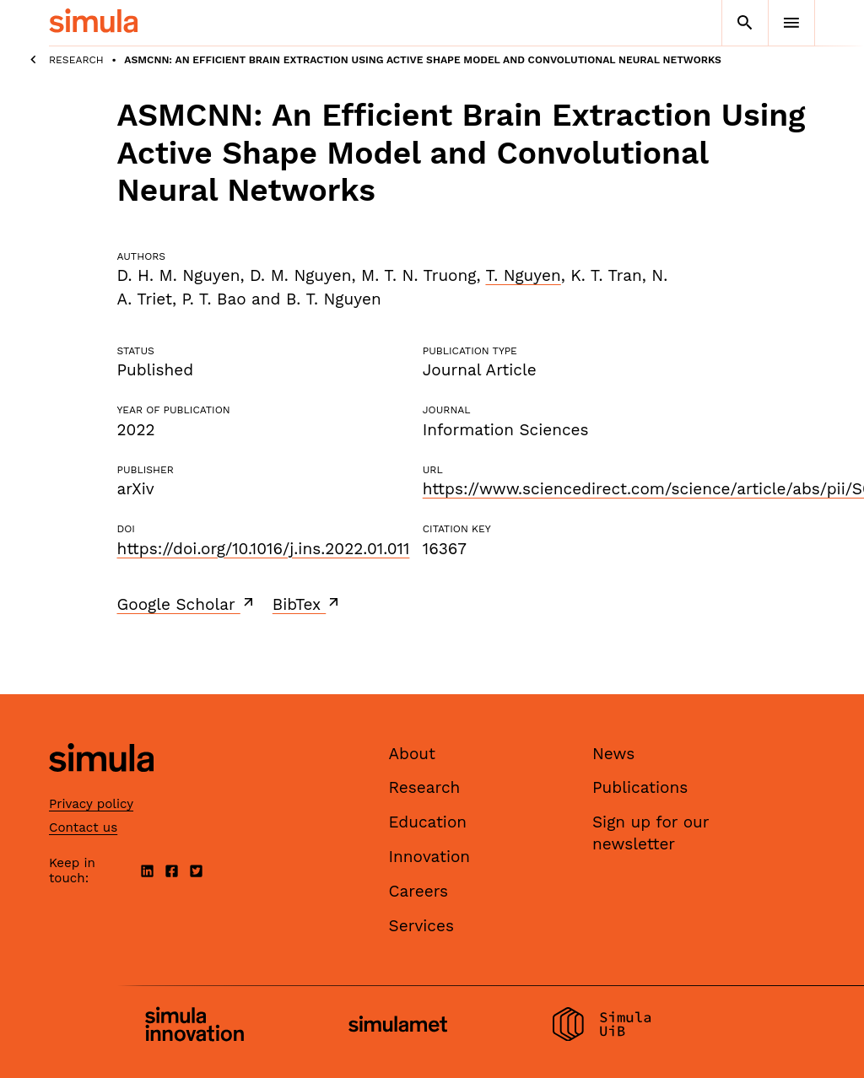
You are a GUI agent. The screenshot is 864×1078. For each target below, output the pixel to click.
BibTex (308, 604)
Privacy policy (91, 803)
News (613, 753)
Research (76, 60)
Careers (419, 891)
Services (421, 925)
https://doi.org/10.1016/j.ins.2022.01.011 (263, 548)
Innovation (430, 856)
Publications (640, 787)
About (412, 753)
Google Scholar (186, 604)
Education (428, 822)
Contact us (83, 827)
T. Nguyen (522, 275)
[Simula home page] (101, 785)
